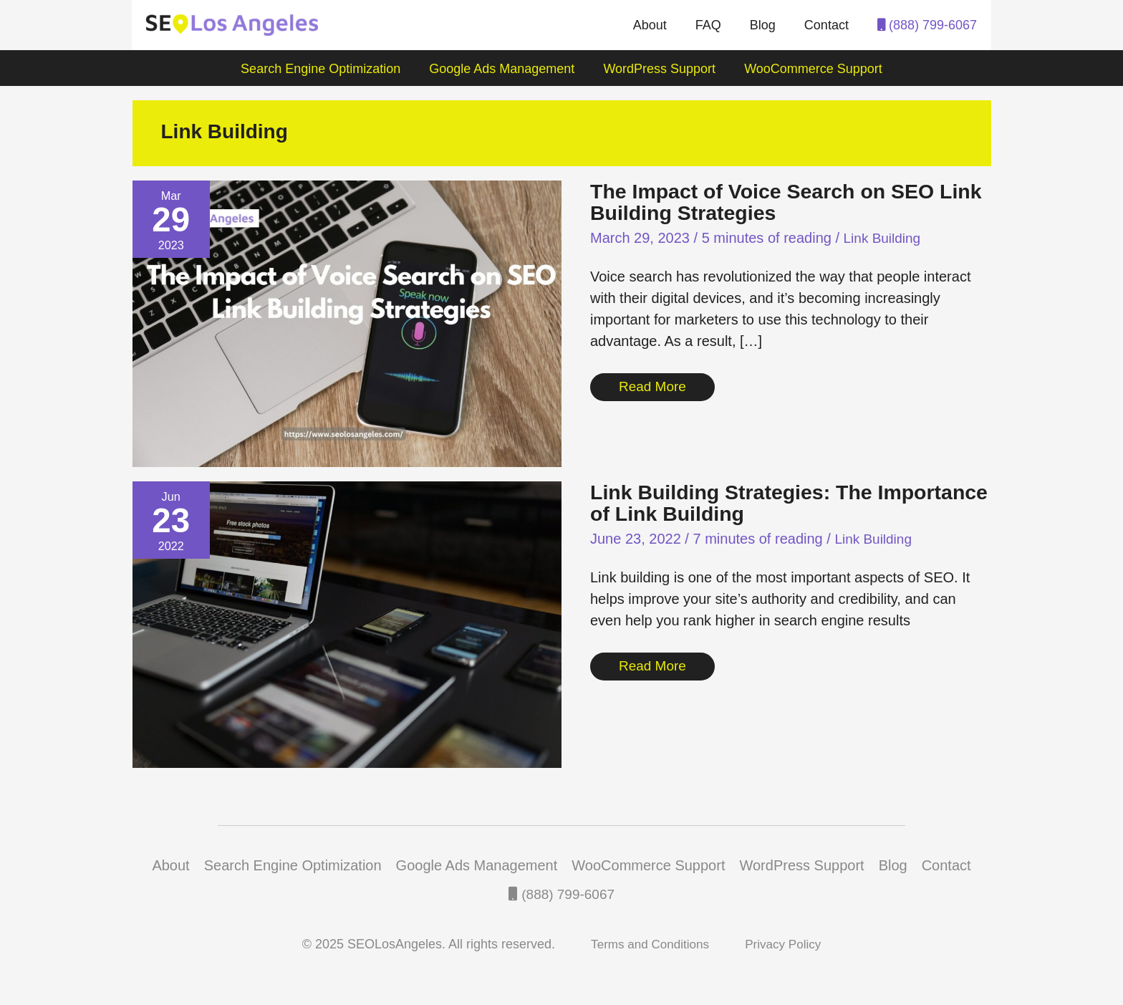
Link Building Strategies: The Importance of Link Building (738, 502)
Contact (828, 25)
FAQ (715, 25)
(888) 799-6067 (927, 25)
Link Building (884, 238)
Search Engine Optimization (325, 68)
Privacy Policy (786, 944)
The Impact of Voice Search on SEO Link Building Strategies (771, 201)
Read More (654, 384)
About (660, 25)
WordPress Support (658, 68)
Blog (767, 25)
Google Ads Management (503, 68)
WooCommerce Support (809, 68)
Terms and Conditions (648, 944)
